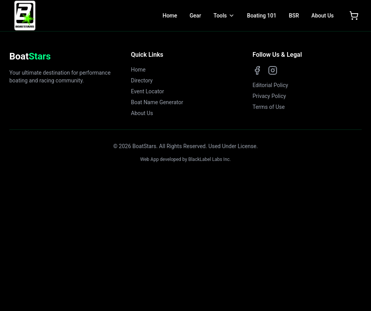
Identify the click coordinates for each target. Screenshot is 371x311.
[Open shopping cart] (354, 15)
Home (169, 15)
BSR (294, 15)
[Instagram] (272, 70)
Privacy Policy (269, 96)
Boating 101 (262, 15)
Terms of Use (269, 107)
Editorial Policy (270, 85)
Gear (195, 15)
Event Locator (147, 91)
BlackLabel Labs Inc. (209, 159)
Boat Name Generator (157, 102)
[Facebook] (257, 70)
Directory (142, 80)
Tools (220, 15)
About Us (323, 15)
